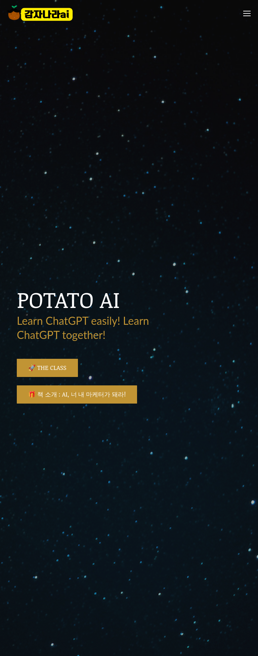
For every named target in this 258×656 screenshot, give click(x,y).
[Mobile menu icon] (247, 13)
